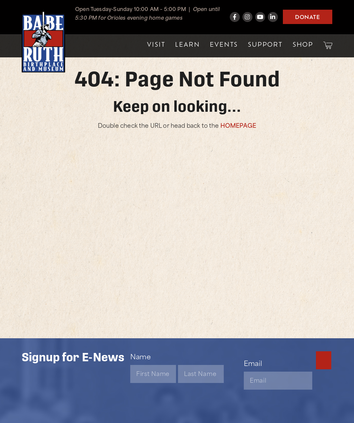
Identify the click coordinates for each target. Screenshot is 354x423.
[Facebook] (235, 17)
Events (224, 44)
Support (265, 44)
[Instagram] (247, 17)
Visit (156, 44)
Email (253, 363)
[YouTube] (260, 17)
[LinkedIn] (273, 17)
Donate (307, 16)
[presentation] (181, 389)
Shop (303, 44)
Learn (187, 44)
